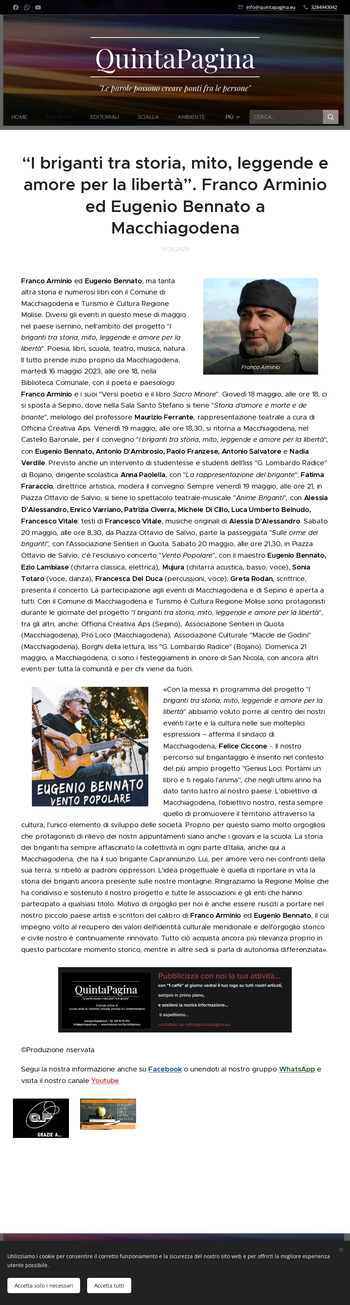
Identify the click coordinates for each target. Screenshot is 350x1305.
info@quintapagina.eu (270, 7)
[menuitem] (24, 117)
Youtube (105, 1080)
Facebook (165, 1068)
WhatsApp (297, 1068)
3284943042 (324, 7)
